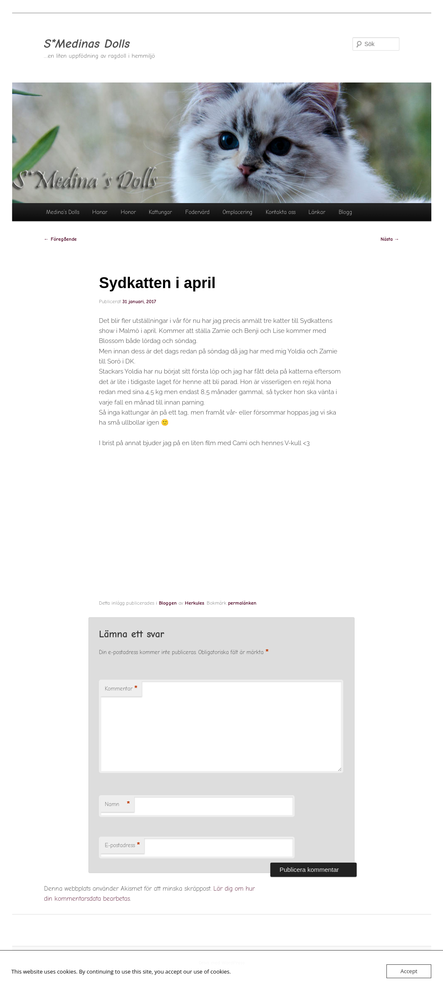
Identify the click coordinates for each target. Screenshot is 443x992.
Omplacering (237, 212)
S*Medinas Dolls (87, 43)
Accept (408, 971)
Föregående (60, 239)
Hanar (99, 212)
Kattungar (160, 212)
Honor (128, 212)
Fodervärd (197, 212)
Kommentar (121, 689)
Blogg (345, 212)
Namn (117, 805)
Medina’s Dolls (62, 212)
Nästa (390, 239)
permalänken (242, 603)
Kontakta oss (280, 212)
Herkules (194, 603)
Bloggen (168, 603)
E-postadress (122, 846)
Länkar (316, 212)
